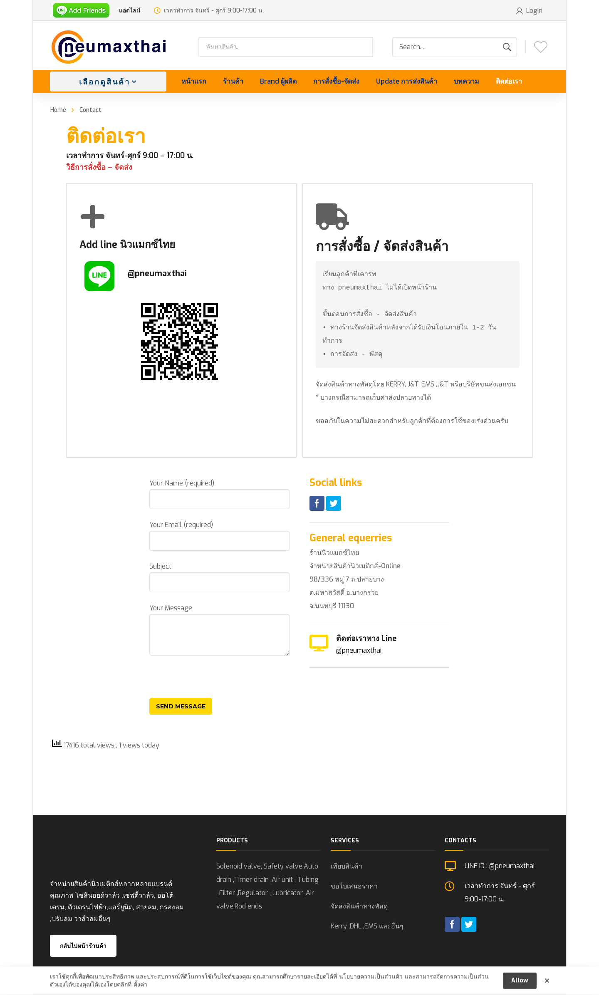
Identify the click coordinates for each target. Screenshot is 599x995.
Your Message (219, 630)
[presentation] (212, 682)
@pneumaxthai (358, 650)
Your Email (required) (219, 535)
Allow (519, 984)
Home (58, 110)
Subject (219, 577)
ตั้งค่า (140, 988)
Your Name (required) (219, 494)
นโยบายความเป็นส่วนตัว (371, 980)
